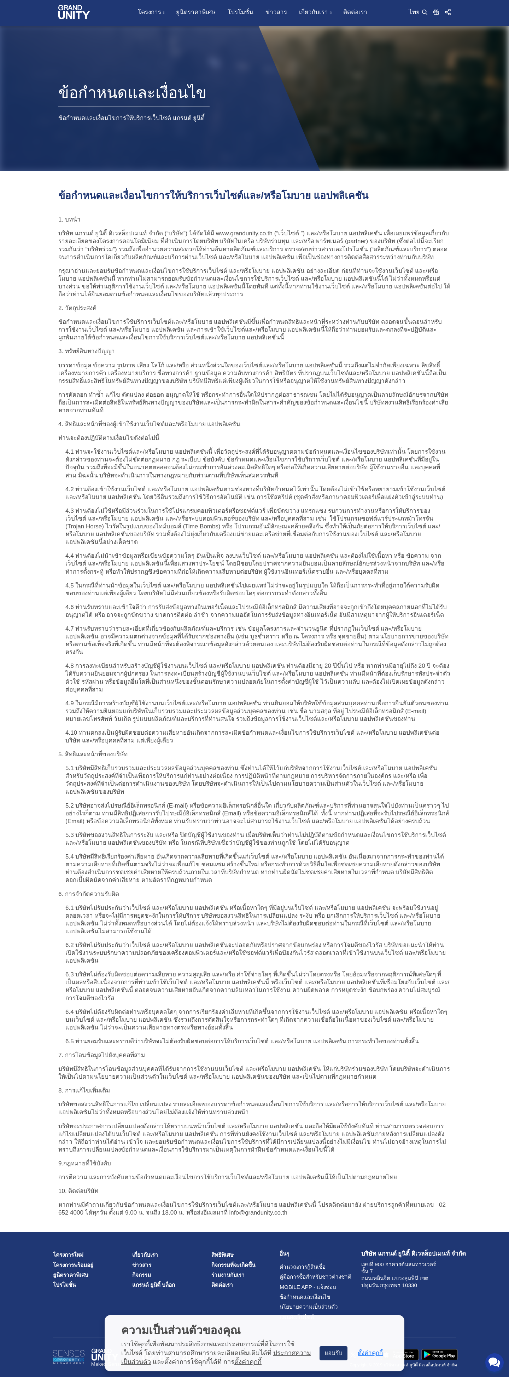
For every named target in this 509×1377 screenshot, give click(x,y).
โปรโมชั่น (240, 12)
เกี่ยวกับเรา (145, 1255)
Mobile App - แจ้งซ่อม (296, 1287)
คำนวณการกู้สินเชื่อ (296, 1267)
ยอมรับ (333, 1353)
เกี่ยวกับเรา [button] (313, 12)
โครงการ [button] (149, 12)
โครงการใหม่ (68, 1255)
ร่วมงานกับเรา (228, 1275)
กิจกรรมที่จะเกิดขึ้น (233, 1265)
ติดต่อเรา (355, 12)
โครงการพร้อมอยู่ (73, 1265)
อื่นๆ (284, 1254)
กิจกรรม (141, 1275)
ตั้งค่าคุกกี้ (248, 1361)
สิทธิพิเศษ (222, 1255)
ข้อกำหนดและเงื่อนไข (296, 1297)
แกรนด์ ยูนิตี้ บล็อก (153, 1285)
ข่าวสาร (276, 12)
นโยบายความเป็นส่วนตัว (296, 1307)
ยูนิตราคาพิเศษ (196, 12)
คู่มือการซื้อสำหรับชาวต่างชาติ (296, 1277)
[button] (448, 12)
